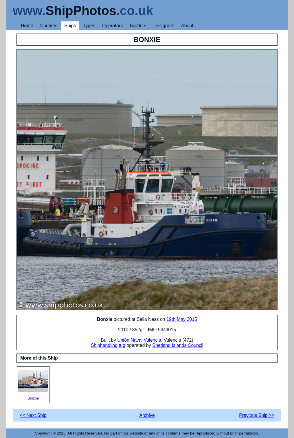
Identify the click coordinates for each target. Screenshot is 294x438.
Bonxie (33, 385)
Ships (70, 25)
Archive (147, 415)
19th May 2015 (181, 319)
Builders (138, 25)
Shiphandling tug (108, 345)
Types (89, 25)
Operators (112, 25)
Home (27, 25)
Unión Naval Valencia (139, 340)
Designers (163, 25)
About (187, 25)
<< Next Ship (33, 415)
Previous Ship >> (256, 415)
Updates (49, 25)
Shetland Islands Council (177, 345)
